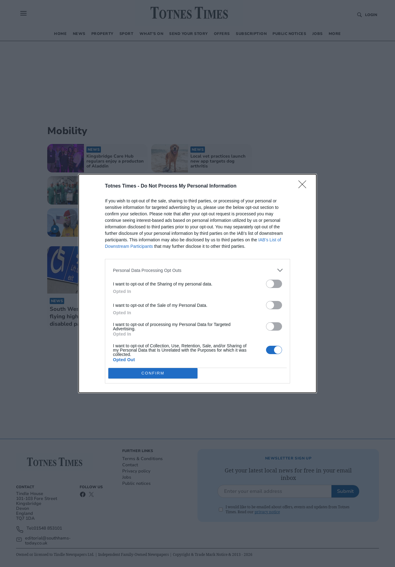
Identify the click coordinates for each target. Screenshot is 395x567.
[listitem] (197, 270)
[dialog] (197, 283)
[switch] (274, 284)
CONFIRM (152, 373)
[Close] (304, 186)
